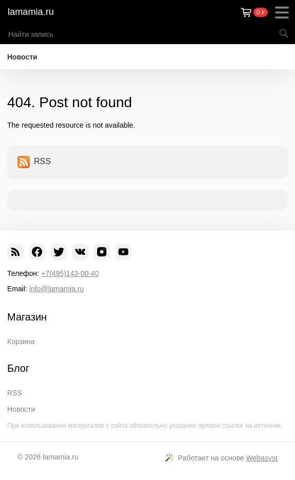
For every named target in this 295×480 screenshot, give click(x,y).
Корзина (20, 341)
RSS (34, 162)
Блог (18, 368)
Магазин (27, 317)
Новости (22, 57)
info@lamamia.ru (56, 289)
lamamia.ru (31, 12)
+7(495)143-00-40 (70, 273)
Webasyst (262, 458)
